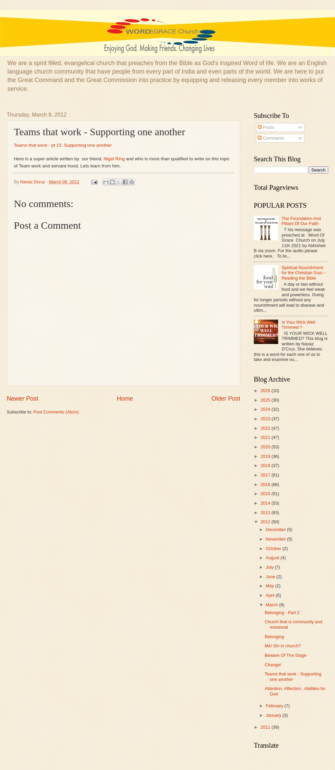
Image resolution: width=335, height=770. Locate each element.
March (272, 604)
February (275, 705)
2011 (266, 727)
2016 (266, 484)
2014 (266, 503)
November (276, 539)
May (270, 585)
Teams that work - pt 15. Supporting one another (63, 145)
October (274, 548)
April (270, 595)
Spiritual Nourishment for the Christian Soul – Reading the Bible (304, 273)
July (270, 567)
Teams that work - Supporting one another (293, 676)
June (271, 576)
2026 (266, 390)
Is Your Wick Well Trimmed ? (298, 325)
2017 (266, 475)
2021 (266, 437)
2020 (266, 446)
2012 (266, 521)
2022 (266, 428)
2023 (266, 418)
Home (125, 398)
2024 (266, 409)
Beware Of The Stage (286, 655)
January (274, 715)
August (273, 557)
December (276, 529)
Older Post (225, 398)
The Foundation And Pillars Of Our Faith (301, 221)
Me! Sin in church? (283, 645)
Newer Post (22, 398)
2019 (266, 456)
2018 (266, 465)
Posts (266, 127)
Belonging (274, 636)
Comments (271, 138)
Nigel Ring (114, 158)
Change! (273, 664)
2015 (266, 493)
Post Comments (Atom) (56, 411)
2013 (266, 512)
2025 (266, 400)
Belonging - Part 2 (282, 612)
